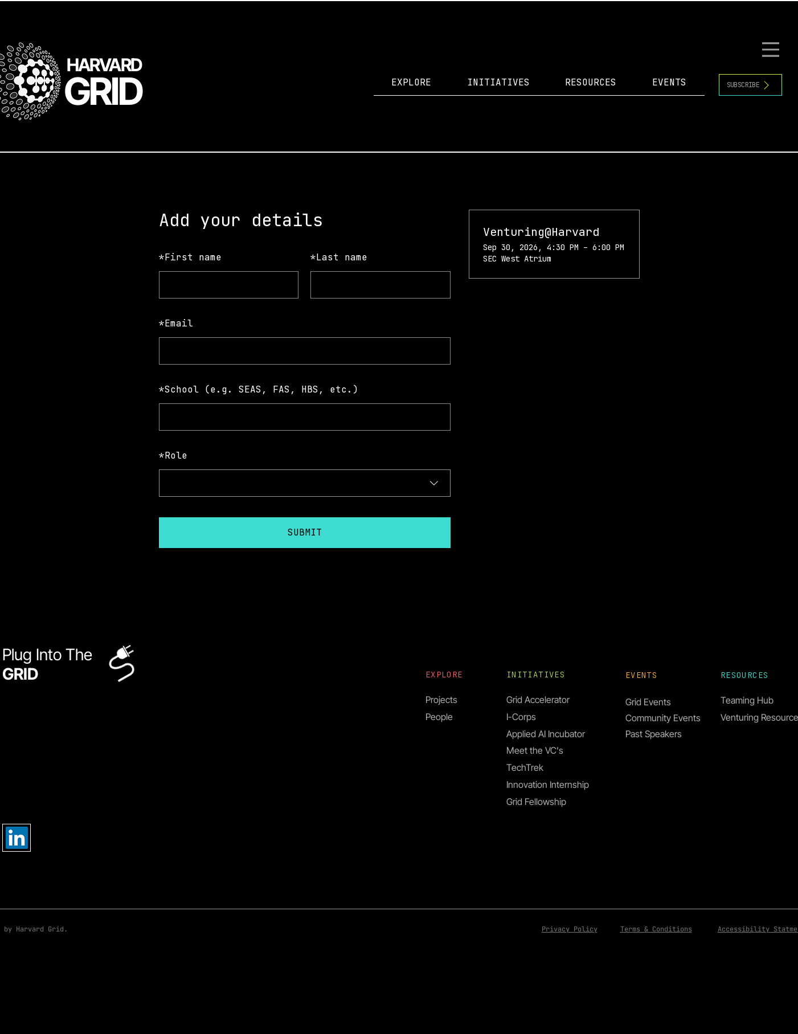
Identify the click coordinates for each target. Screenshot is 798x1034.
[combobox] (305, 483)
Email (176, 323)
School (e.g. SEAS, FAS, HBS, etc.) (258, 389)
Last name (338, 257)
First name (190, 257)
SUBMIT (305, 532)
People (439, 716)
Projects (441, 699)
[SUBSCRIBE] (750, 85)
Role (173, 455)
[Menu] (772, 49)
